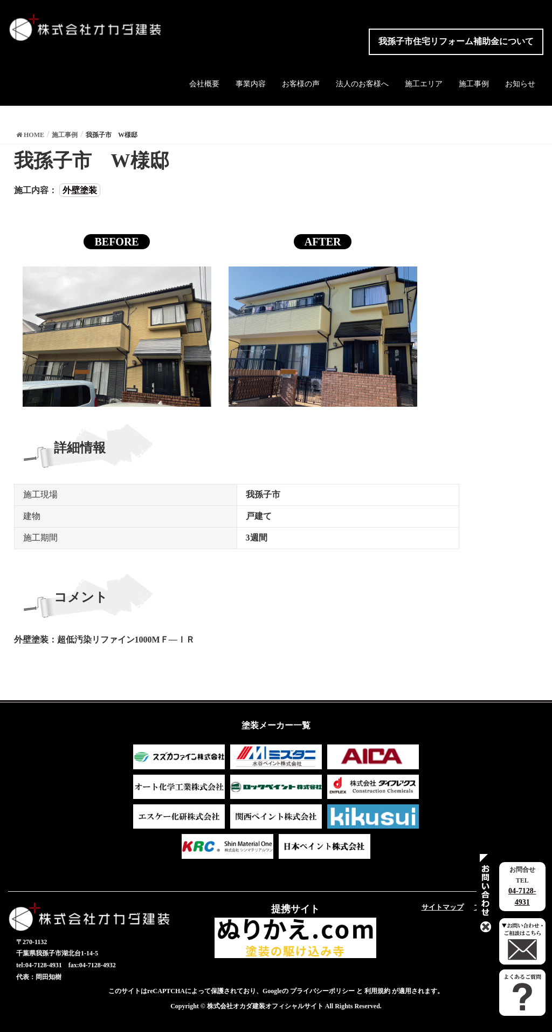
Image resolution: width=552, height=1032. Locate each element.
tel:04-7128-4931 (39, 965)
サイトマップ (443, 907)
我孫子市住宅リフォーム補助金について (456, 41)
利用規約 (377, 991)
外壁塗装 (80, 190)
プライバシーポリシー (322, 991)
